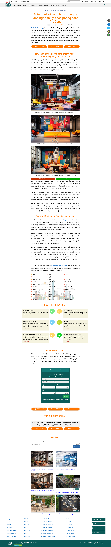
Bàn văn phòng (70, 530)
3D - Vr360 (96, 532)
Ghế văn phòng (70, 533)
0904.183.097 (55, 46)
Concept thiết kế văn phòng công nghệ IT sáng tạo (67, 469)
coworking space (65, 220)
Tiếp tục (66, 396)
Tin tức (99, 1)
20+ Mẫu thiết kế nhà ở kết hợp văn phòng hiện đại (42, 514)
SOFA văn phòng (70, 536)
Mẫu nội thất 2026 (98, 528)
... (23, 315)
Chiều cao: (48, 392)
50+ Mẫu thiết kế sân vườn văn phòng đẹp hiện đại (67, 492)
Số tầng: (62, 386)
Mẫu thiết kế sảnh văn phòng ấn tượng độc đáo (66, 514)
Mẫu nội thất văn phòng (47, 530)
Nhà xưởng (93, 1)
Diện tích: (48, 386)
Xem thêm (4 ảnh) (43, 178)
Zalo (109, 27)
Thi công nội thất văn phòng (48, 536)
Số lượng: (62, 392)
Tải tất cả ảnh (67, 178)
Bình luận (53, 24)
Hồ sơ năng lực (97, 519)
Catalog (95, 523)
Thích (46, 24)
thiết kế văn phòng (48, 533)
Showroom (85, 1)
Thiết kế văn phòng (37, 28)
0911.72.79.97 (39, 46)
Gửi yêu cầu (72, 46)
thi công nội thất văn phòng (59, 265)
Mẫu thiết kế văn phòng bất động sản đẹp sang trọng (42, 490)
